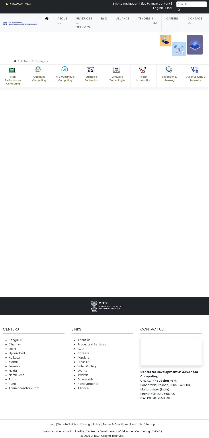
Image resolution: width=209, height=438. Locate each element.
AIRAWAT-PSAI (18, 4)
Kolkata (14, 357)
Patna (13, 379)
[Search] (191, 4)
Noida (13, 371)
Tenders (144, 18)
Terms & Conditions (115, 424)
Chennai (15, 344)
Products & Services (84, 22)
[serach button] (179, 10)
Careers (172, 18)
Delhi (12, 349)
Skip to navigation (125, 3)
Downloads (85, 379)
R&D (104, 18)
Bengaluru (16, 340)
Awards (82, 375)
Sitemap (149, 424)
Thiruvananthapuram (24, 388)
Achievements (87, 384)
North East (16, 375)
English (158, 8)
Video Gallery (87, 366)
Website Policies (67, 424)
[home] (47, 23)
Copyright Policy (90, 424)
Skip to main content (155, 3)
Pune (12, 384)
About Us (62, 20)
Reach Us (136, 424)
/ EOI (154, 20)
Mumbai (14, 366)
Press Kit (83, 362)
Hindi (168, 8)
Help (52, 424)
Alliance (122, 18)
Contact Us (195, 20)
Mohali (13, 362)
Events (82, 371)
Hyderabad (17, 353)
